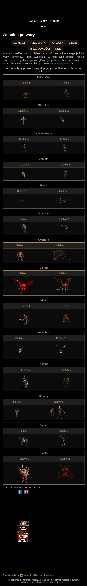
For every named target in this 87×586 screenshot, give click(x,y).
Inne (58, 48)
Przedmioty (37, 42)
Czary (73, 42)
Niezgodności (40, 48)
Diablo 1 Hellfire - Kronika (43, 21)
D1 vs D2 (19, 42)
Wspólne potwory (19, 35)
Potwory (57, 42)
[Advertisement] (16, 508)
